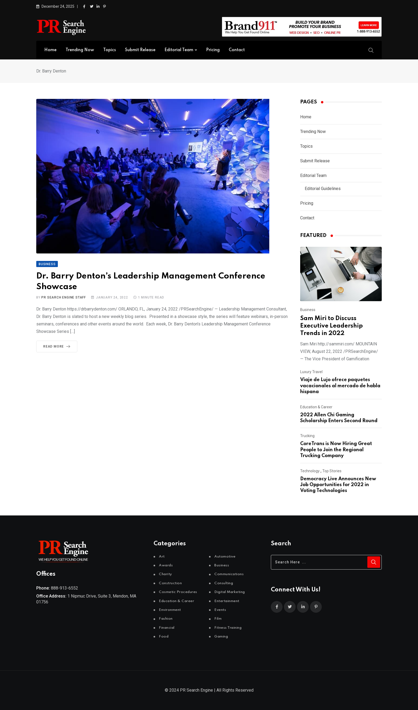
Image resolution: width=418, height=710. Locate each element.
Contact (237, 50)
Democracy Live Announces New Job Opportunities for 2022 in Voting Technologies (338, 485)
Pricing (213, 50)
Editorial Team (178, 50)
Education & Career (316, 407)
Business (307, 310)
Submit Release (140, 50)
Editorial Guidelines (323, 188)
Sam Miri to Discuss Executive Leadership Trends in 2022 (331, 326)
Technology (310, 471)
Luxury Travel (311, 372)
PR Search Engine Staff (63, 297)
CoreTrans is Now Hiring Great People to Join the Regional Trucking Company (336, 449)
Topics (109, 50)
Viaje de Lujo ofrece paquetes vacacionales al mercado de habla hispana (340, 385)
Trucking (307, 436)
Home (50, 50)
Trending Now (80, 50)
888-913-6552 (64, 588)
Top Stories (331, 471)
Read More (57, 346)
